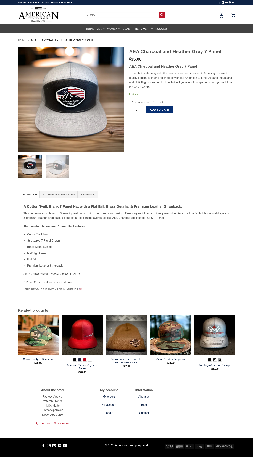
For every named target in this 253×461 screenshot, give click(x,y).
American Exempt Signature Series (82, 367)
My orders (109, 396)
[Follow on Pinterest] (230, 2)
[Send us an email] (226, 2)
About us (144, 396)
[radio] (75, 359)
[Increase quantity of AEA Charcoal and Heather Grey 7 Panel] (141, 109)
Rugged (161, 28)
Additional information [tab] (59, 194)
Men (100, 28)
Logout (109, 412)
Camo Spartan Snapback (170, 359)
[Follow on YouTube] (233, 2)
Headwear (144, 28)
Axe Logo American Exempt (215, 365)
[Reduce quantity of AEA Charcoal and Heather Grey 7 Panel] (131, 109)
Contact (144, 412)
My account (109, 404)
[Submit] (162, 15)
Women (113, 28)
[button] (233, 15)
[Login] (221, 15)
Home (90, 28)
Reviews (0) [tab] (88, 194)
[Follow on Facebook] (220, 2)
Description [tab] (29, 194)
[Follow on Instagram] (223, 2)
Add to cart (160, 109)
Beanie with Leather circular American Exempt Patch (126, 361)
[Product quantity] (136, 109)
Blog (144, 404)
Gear (127, 28)
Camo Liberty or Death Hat (38, 359)
